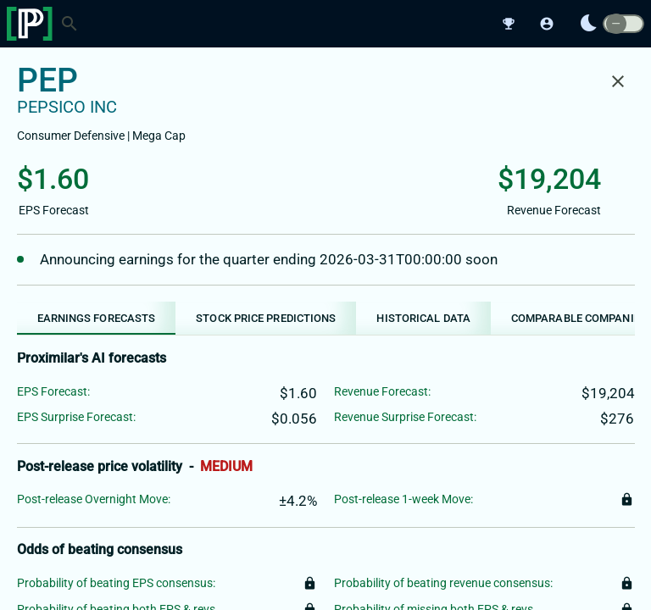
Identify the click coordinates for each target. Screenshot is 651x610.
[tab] (96, 318)
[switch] (623, 24)
